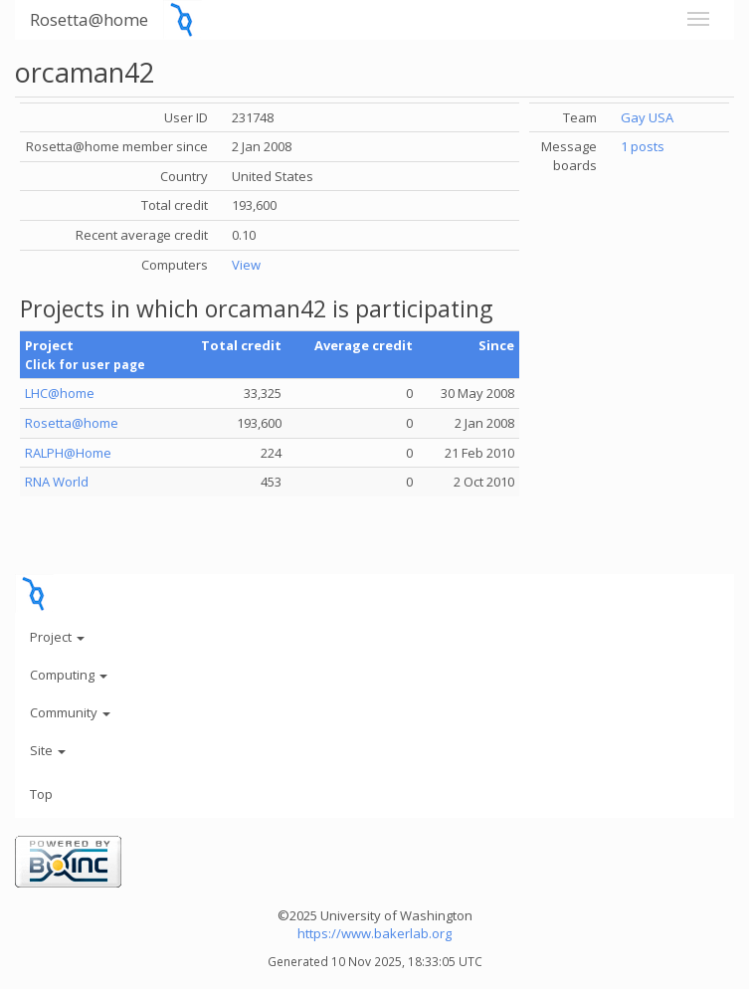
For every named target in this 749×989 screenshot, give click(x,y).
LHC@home (59, 393)
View (246, 265)
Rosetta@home (89, 19)
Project (57, 637)
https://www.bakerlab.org (374, 933)
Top (41, 794)
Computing (68, 675)
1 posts (642, 146)
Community (70, 712)
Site (48, 750)
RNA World (57, 482)
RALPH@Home (68, 453)
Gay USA (647, 117)
